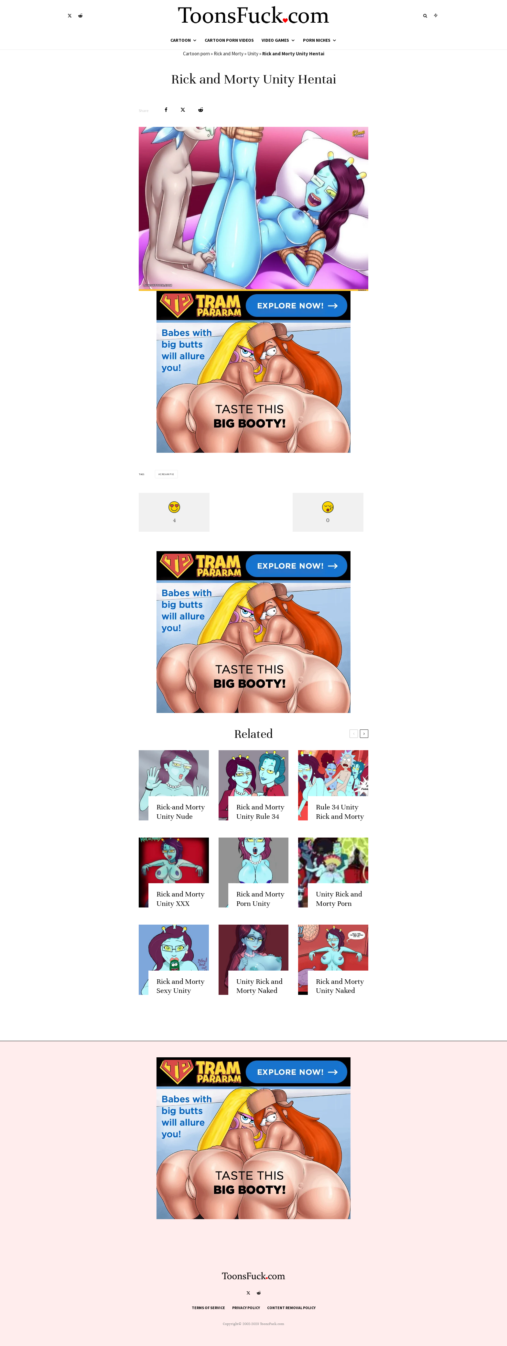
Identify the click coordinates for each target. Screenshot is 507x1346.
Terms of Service (208, 1307)
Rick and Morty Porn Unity (260, 913)
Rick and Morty (228, 53)
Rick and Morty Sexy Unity (180, 1001)
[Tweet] (182, 109)
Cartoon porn (196, 53)
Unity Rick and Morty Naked (259, 1001)
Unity (252, 53)
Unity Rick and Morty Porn (339, 913)
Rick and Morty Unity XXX (180, 913)
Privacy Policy (246, 1307)
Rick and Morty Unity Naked (340, 1001)
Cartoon (180, 40)
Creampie (167, 474)
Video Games (275, 40)
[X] (69, 16)
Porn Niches (316, 40)
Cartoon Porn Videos (229, 40)
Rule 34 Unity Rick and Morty (340, 826)
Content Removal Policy (291, 1307)
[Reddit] (80, 16)
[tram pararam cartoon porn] (253, 451)
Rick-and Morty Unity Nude (180, 826)
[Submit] (200, 109)
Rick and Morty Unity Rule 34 (260, 826)
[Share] (166, 109)
